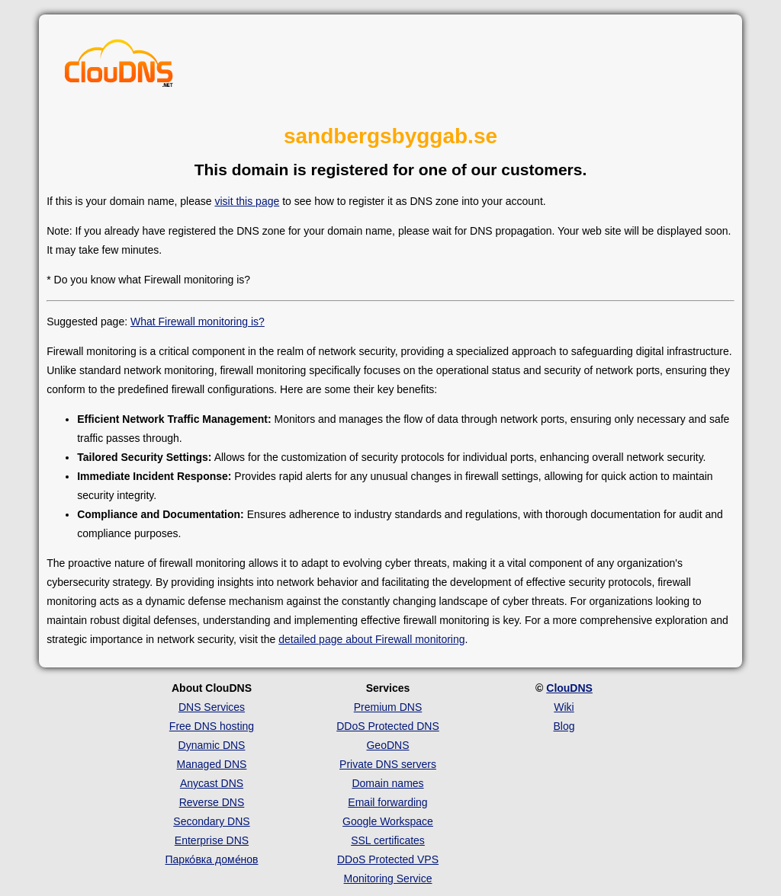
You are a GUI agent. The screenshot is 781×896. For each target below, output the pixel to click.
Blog (563, 726)
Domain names (387, 783)
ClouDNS (569, 688)
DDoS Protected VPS (388, 859)
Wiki (564, 707)
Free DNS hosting (211, 726)
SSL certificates (388, 840)
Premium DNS (388, 707)
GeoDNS (387, 745)
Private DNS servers (387, 764)
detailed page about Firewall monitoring (371, 639)
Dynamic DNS (212, 745)
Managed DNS (212, 764)
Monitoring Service (388, 878)
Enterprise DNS (212, 840)
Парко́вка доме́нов (212, 859)
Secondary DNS (211, 821)
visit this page (246, 201)
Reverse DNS (212, 802)
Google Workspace (387, 821)
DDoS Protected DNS (387, 726)
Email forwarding (387, 802)
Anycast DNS (211, 783)
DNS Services (211, 707)
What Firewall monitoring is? (197, 321)
